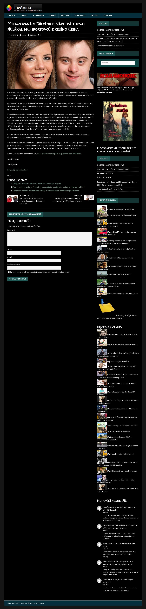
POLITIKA (11, 15)
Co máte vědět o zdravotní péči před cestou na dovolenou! (120, 527)
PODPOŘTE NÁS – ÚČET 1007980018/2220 (113, 34)
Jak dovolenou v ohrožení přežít (119, 545)
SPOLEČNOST (38, 15)
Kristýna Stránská (109, 525)
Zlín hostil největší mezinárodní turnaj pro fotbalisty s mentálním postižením (45, 190)
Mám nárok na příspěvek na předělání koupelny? (119, 509)
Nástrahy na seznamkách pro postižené (118, 581)
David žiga (107, 579)
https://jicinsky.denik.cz (17, 170)
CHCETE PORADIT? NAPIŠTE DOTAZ (110, 30)
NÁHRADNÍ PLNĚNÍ (104, 177)
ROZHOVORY (80, 15)
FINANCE (24, 15)
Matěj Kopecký (109, 543)
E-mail (9, 257)
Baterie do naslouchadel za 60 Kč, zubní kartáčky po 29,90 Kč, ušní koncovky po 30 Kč (117, 40)
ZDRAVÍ (52, 15)
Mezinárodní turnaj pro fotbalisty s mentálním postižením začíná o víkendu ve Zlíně (48, 187)
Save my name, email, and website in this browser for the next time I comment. (40, 272)
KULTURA (65, 15)
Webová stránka (13, 264)
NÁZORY (94, 15)
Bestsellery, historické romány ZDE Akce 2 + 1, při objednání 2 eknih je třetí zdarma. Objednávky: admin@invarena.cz (115, 90)
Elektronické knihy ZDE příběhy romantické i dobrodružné (116, 150)
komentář (11, 230)
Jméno (9, 249)
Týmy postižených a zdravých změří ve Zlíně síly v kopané (36, 183)
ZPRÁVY (33, 35)
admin (24, 35)
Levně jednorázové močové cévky (110, 45)
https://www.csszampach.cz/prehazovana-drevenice (59, 153)
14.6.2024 (14, 35)
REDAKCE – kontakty (105, 173)
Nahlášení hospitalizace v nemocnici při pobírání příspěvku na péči (118, 563)
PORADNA (108, 15)
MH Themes (40, 603)
